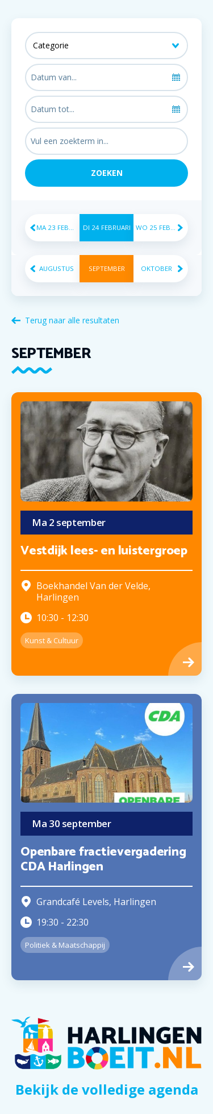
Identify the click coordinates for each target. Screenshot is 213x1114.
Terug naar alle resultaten (72, 320)
